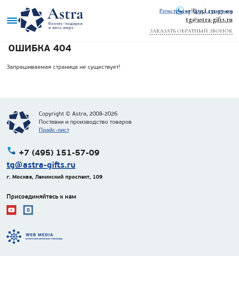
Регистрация (174, 10)
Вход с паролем (213, 10)
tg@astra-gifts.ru (209, 19)
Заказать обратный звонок (191, 31)
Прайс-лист (54, 130)
